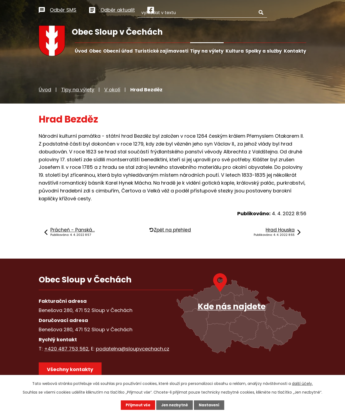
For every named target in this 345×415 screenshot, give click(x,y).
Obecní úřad (118, 51)
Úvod (81, 51)
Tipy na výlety (207, 51)
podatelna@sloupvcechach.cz (132, 348)
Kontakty (295, 51)
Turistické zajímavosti (161, 51)
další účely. (302, 383)
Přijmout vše (136, 405)
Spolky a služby (263, 51)
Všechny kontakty (71, 370)
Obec (95, 51)
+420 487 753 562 (66, 348)
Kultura (235, 51)
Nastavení (210, 405)
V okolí (112, 89)
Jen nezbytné (174, 405)
